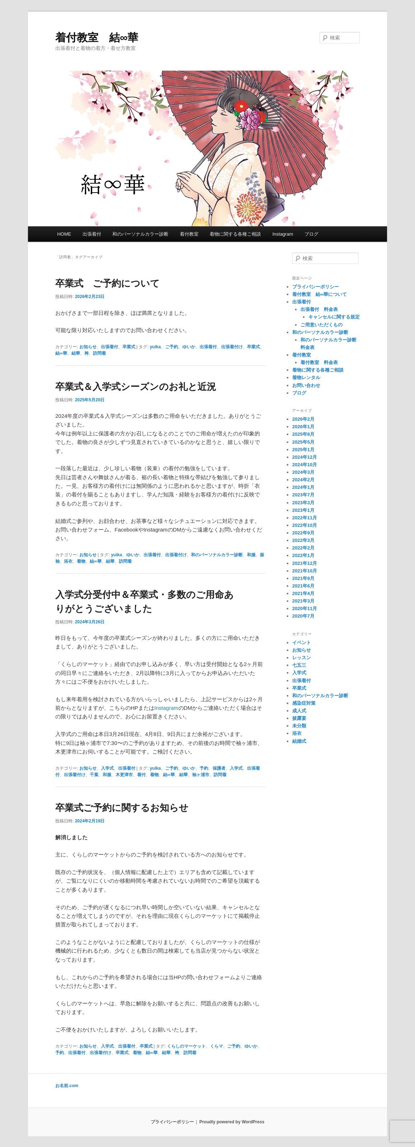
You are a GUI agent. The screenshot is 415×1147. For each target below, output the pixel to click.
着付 (141, 774)
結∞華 (61, 353)
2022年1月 (303, 555)
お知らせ (88, 346)
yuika (155, 346)
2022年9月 (303, 532)
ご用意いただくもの (321, 324)
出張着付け (232, 346)
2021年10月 (304, 571)
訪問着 (99, 353)
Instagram (282, 234)
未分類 (299, 725)
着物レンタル (306, 377)
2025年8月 (303, 434)
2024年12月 (304, 457)
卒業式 (128, 346)
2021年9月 (303, 578)
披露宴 (299, 718)
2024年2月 (303, 479)
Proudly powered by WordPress (231, 1121)
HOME (64, 234)
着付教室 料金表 (319, 362)
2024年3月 (303, 472)
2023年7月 (303, 494)
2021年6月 (303, 586)
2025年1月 (303, 449)
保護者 (219, 768)
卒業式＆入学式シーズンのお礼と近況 (135, 386)
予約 (204, 768)
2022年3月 (303, 540)
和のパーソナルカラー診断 (140, 234)
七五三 (299, 665)
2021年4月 (303, 593)
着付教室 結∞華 (96, 37)
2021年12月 (304, 563)
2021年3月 (303, 601)
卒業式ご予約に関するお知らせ (121, 807)
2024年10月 (304, 464)
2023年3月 (303, 502)
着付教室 (189, 234)
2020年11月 (304, 608)
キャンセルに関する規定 (334, 317)
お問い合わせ (306, 385)
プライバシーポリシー (315, 286)
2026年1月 (303, 426)
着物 (81, 561)
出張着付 (92, 234)
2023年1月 (303, 510)
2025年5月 (303, 442)
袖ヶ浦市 (200, 774)
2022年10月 (304, 525)
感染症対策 (304, 703)
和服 (251, 554)
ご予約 (171, 346)
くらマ (216, 1046)
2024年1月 (303, 487)
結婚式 (299, 741)
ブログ (311, 234)
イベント (301, 642)
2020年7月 (303, 616)
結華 (75, 353)
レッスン (301, 657)
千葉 (94, 774)
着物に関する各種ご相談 (235, 234)
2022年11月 (304, 517)
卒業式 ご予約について (107, 283)
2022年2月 (303, 548)
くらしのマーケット (186, 1046)
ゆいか (188, 346)
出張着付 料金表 (319, 309)
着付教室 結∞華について (319, 294)
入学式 (107, 768)
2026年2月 (303, 419)
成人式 (299, 710)
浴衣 (68, 561)
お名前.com (66, 1085)
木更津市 (124, 774)
